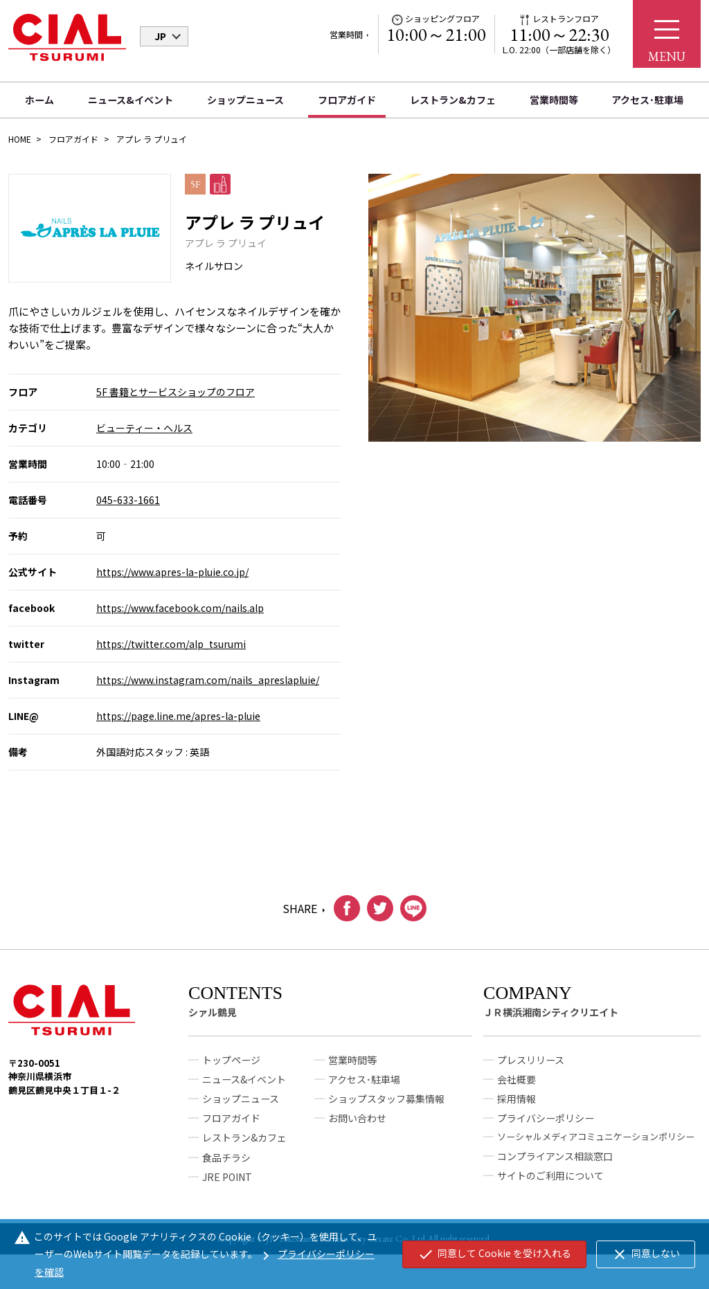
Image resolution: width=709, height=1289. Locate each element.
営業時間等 (554, 100)
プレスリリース (530, 1066)
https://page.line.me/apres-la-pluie (178, 716)
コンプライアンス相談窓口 (555, 1162)
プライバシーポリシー (545, 1124)
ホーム (39, 100)
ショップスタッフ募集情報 (386, 1105)
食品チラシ (226, 1163)
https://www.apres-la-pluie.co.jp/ (172, 572)
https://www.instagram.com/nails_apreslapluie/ (207, 680)
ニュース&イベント (130, 100)
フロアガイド (347, 100)
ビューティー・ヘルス (144, 428)
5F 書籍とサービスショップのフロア (175, 392)
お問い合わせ (357, 1124)
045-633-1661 (128, 500)
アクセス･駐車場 (647, 100)
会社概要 (516, 1085)
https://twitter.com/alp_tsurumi (171, 644)
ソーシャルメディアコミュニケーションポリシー (595, 1142)
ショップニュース (245, 100)
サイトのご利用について (550, 1181)
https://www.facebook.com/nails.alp (180, 608)
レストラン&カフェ (453, 100)
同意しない (645, 1254)
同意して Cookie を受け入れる (494, 1254)
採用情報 (516, 1105)
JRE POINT (227, 1182)
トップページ (231, 1066)
